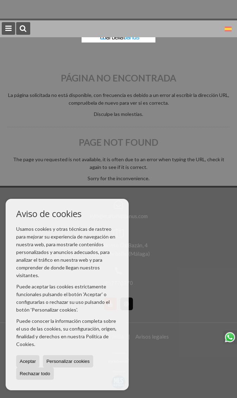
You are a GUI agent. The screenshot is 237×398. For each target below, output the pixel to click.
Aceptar (28, 361)
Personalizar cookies (68, 361)
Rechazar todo (35, 373)
